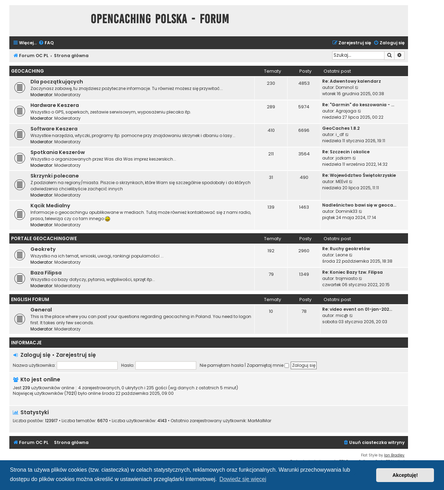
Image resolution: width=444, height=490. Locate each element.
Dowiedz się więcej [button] (242, 479)
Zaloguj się (35, 355)
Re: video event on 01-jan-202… (357, 309)
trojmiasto (346, 278)
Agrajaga (346, 111)
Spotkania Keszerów (57, 152)
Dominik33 (346, 211)
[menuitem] (46, 43)
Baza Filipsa (46, 272)
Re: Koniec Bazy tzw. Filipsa (352, 272)
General (41, 309)
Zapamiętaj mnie (268, 365)
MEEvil (342, 181)
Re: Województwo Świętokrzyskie (359, 175)
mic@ (342, 315)
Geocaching (27, 71)
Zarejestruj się (76, 355)
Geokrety (43, 249)
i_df (340, 134)
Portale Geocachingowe (44, 238)
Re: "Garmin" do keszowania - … (358, 105)
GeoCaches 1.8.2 (341, 128)
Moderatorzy (67, 95)
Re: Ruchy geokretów (346, 249)
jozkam (343, 158)
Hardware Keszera (54, 105)
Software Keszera (54, 128)
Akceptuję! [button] (405, 475)
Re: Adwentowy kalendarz (351, 81)
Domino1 (345, 87)
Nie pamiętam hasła (222, 365)
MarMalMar (259, 421)
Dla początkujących (56, 81)
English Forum (30, 299)
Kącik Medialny (50, 205)
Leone (342, 255)
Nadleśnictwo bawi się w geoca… (359, 205)
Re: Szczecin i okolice (346, 152)
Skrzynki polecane (54, 175)
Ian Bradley (394, 455)
